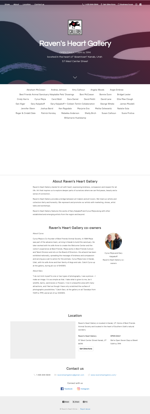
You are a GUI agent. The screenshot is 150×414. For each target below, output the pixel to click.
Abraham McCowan (36, 90)
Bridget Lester (124, 94)
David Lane (106, 99)
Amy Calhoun (78, 90)
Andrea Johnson (59, 90)
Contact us (39, 4)
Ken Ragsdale (65, 108)
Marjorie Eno (83, 108)
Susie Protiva (128, 113)
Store (7, 4)
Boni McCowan (87, 94)
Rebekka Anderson (70, 113)
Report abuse (85, 409)
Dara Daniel (72, 99)
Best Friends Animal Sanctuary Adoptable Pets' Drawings (46, 94)
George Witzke (107, 104)
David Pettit (89, 99)
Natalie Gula (123, 108)
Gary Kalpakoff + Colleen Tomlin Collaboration (73, 104)
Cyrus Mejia (40, 99)
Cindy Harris (23, 99)
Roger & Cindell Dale (26, 113)
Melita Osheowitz (103, 108)
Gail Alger (20, 104)
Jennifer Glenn (28, 108)
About (16, 4)
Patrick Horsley (48, 113)
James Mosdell (127, 104)
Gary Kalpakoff (38, 104)
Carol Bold (57, 99)
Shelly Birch (90, 113)
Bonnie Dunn (105, 94)
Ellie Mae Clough (125, 99)
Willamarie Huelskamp (75, 118)
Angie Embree (116, 90)
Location (27, 4)
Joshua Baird (47, 108)
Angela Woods (97, 90)
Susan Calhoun (109, 113)
